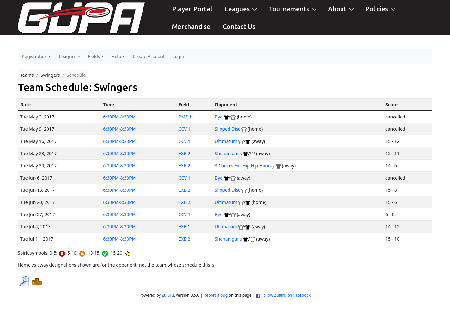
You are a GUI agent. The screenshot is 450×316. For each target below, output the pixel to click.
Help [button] (116, 56)
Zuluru (168, 295)
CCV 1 (184, 129)
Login (178, 56)
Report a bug (215, 295)
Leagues (241, 8)
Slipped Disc (227, 129)
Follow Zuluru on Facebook (286, 295)
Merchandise (191, 26)
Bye (218, 117)
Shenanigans (228, 153)
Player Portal (192, 9)
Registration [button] (35, 56)
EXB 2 (184, 153)
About (342, 8)
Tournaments (293, 8)
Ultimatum (226, 141)
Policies (381, 8)
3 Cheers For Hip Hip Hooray (245, 165)
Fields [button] (94, 56)
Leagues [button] (67, 56)
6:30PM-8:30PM (119, 117)
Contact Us (239, 26)
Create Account (149, 56)
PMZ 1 (185, 117)
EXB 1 (184, 227)
